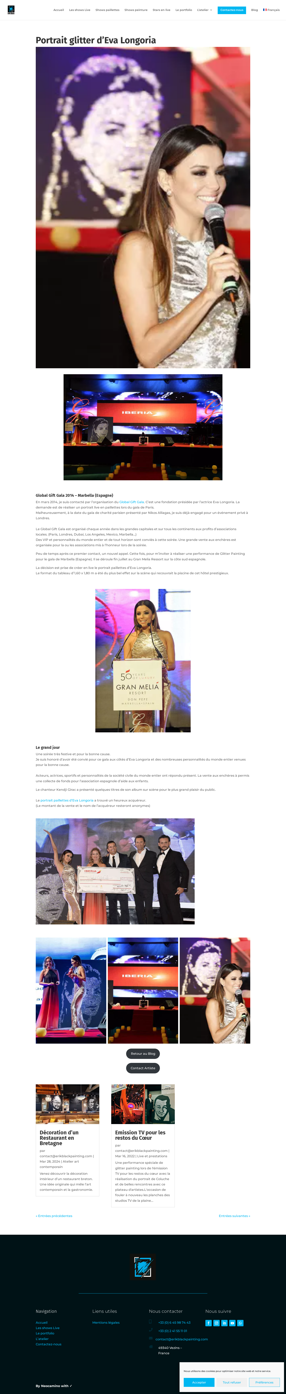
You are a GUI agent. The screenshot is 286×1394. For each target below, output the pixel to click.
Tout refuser (232, 1382)
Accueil (58, 10)
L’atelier (203, 10)
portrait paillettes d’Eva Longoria (67, 800)
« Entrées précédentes (54, 1216)
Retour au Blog (143, 1054)
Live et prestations (152, 1156)
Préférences (264, 1382)
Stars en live (161, 10)
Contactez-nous (231, 10)
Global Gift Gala (131, 502)
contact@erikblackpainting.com (66, 1156)
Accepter (199, 1382)
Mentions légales (106, 1322)
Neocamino (50, 1386)
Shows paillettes (107, 10)
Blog (254, 10)
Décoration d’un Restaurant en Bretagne (59, 1138)
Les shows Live (79, 10)
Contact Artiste (143, 1068)
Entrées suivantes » (234, 1216)
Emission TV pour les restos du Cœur (140, 1135)
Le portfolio (184, 10)
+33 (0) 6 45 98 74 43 (174, 1322)
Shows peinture (136, 10)
